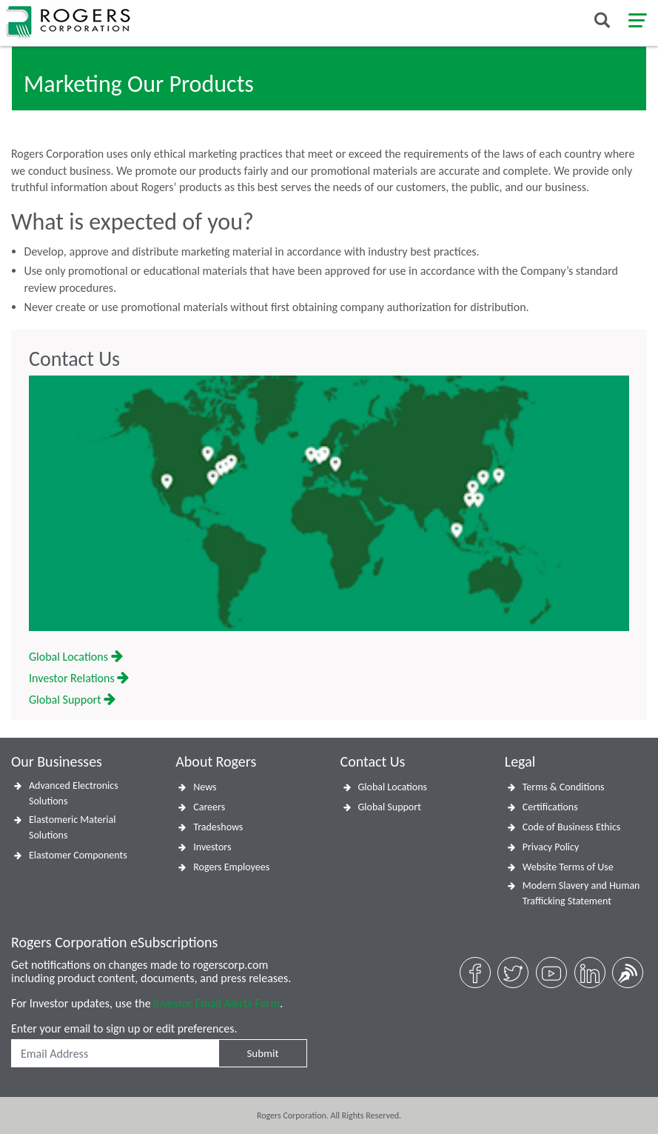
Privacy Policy (551, 847)
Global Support (72, 700)
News (204, 787)
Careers (209, 807)
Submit (262, 1053)
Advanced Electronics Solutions (73, 793)
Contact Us (74, 359)
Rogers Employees (231, 867)
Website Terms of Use (568, 867)
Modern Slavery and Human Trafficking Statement (581, 893)
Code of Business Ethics (572, 827)
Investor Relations (79, 678)
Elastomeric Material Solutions (72, 827)
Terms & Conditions (564, 787)
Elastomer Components (78, 855)
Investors (212, 847)
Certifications (550, 807)
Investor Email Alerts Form (216, 1003)
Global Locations (76, 657)
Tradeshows (218, 827)
